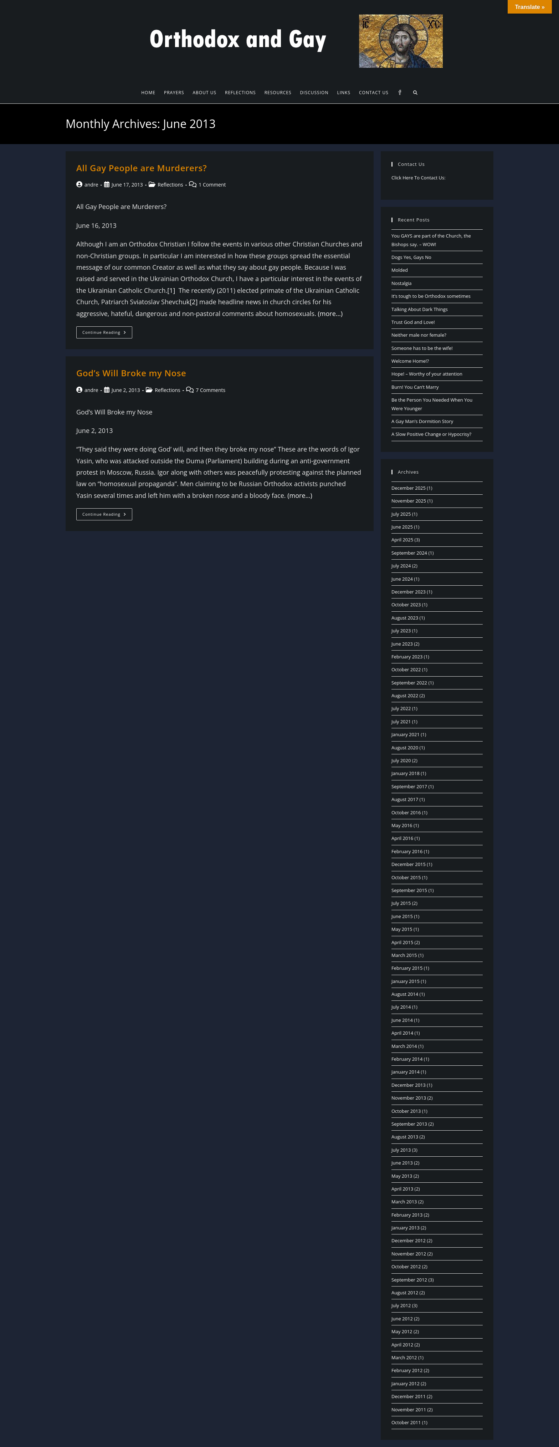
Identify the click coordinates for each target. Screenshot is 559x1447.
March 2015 (404, 955)
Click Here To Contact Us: (418, 177)
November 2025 (408, 501)
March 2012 (404, 1357)
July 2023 (401, 630)
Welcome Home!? (410, 361)
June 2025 (402, 527)
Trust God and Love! (413, 322)
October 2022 (406, 669)
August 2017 (404, 799)
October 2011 (406, 1422)
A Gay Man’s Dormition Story (422, 421)
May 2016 (401, 825)
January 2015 (405, 981)
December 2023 (408, 592)
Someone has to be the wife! (422, 348)
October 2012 (406, 1266)
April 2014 (402, 1033)
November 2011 (408, 1409)
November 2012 (408, 1253)
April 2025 (402, 539)
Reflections (170, 184)
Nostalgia (401, 283)
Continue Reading (107, 333)
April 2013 (402, 1189)
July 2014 (401, 1007)
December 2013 (408, 1085)
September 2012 (409, 1280)
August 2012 (404, 1292)
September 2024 (409, 553)
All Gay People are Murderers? (141, 168)
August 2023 (404, 618)
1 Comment (212, 184)
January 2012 (405, 1383)
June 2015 (402, 916)
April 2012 (402, 1344)
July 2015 (401, 903)
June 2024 (402, 579)
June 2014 (402, 1020)
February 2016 (406, 851)
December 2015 (408, 864)
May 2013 (401, 1176)
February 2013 (406, 1215)
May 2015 (401, 929)
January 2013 (405, 1227)
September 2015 (409, 890)
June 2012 (402, 1318)
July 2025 (401, 514)
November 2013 (408, 1098)
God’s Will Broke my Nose (131, 373)
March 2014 (404, 1046)
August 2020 (404, 747)
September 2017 (409, 786)
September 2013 (409, 1124)
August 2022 (404, 695)
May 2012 (401, 1331)
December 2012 (408, 1240)
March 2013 (404, 1201)
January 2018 (405, 773)
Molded (399, 270)
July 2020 (401, 760)
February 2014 (406, 1059)
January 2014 (405, 1072)
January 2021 (405, 734)
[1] (171, 290)
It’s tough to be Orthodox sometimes (431, 296)
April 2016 (402, 838)
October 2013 (406, 1111)
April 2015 (402, 942)
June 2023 (402, 644)
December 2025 (408, 488)
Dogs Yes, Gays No (411, 257)
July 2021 (401, 721)
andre (91, 184)
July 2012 (401, 1305)
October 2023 (406, 604)
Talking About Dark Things (419, 309)
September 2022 (409, 682)
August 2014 (404, 994)
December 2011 (408, 1396)
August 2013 (404, 1136)
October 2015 (406, 877)
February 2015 (406, 968)
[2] (194, 301)
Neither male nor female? (418, 335)
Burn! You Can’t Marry (415, 387)
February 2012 (406, 1370)
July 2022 (401, 708)
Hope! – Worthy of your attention (426, 374)
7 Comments (210, 390)
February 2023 (406, 656)
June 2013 (402, 1163)
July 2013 (401, 1150)
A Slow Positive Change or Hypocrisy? (431, 434)
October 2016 (406, 812)
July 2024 (401, 565)
